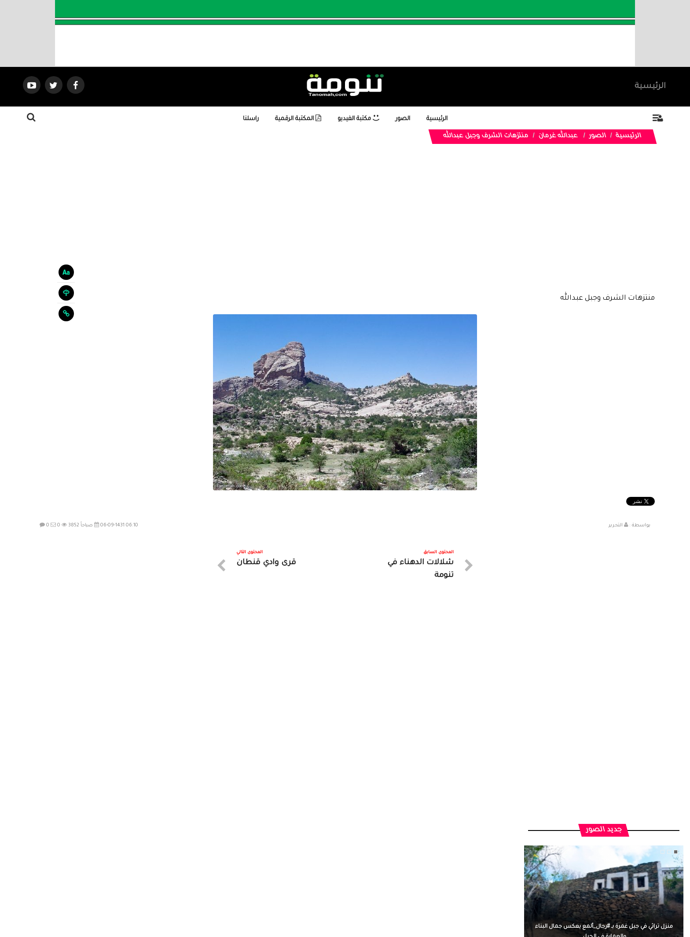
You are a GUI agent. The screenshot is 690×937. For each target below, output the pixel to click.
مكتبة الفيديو (358, 119)
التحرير (616, 525)
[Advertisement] (345, 225)
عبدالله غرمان (557, 136)
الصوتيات (331, 858)
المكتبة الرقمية (298, 119)
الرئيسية (650, 86)
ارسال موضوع (264, 858)
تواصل (301, 858)
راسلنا (251, 119)
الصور (403, 119)
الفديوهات (366, 858)
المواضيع (401, 858)
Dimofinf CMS (352, 900)
